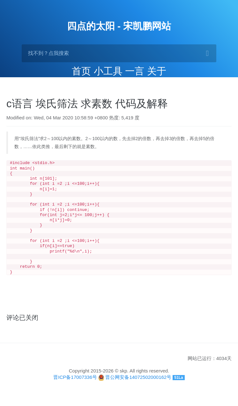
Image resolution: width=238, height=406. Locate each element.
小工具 (108, 71)
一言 (134, 71)
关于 (156, 71)
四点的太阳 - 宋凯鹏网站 (119, 26)
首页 (81, 71)
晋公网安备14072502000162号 (138, 391)
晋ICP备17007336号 (75, 391)
